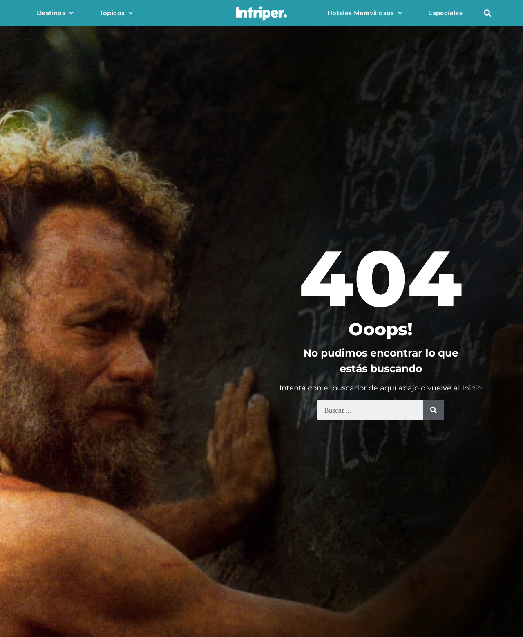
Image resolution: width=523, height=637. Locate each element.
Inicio (472, 388)
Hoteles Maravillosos (364, 13)
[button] (487, 13)
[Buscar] (433, 410)
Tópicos (116, 13)
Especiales (445, 13)
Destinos (55, 13)
